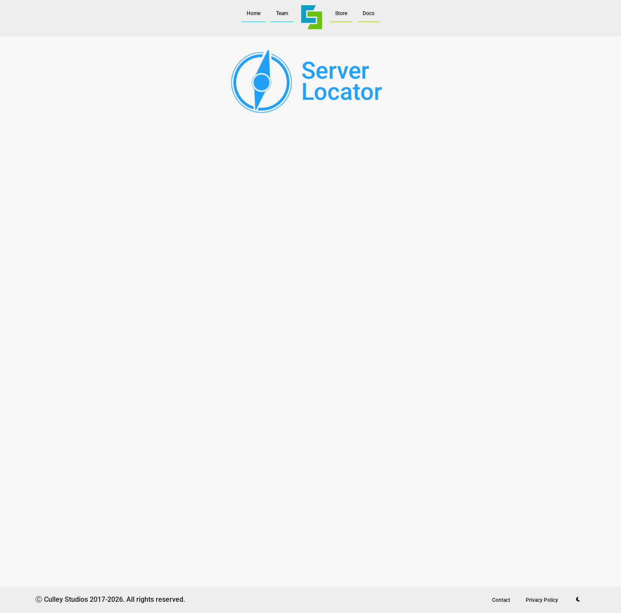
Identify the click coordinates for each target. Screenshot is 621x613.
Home (253, 13)
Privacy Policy (542, 600)
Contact (501, 600)
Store (341, 13)
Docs (368, 13)
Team (282, 13)
